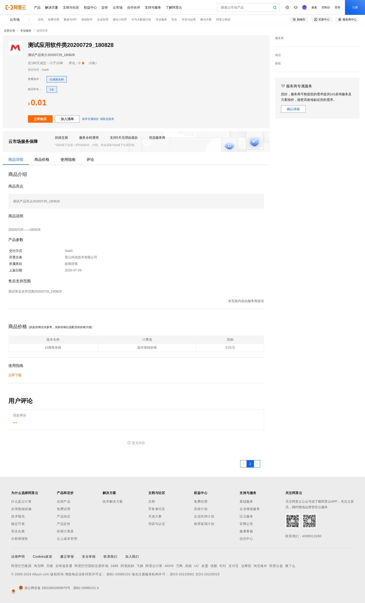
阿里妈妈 (127, 566)
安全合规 (18, 531)
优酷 (213, 566)
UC (196, 566)
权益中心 (90, 7)
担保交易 (61, 137)
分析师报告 (19, 538)
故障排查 (42, 30)
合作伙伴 (133, 7)
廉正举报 (67, 556)
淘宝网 (39, 566)
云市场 (117, 7)
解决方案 (51, 7)
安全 (174, 19)
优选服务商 (157, 137)
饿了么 (290, 566)
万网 (179, 566)
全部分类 (9, 30)
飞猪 (139, 566)
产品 (37, 7)
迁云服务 (246, 516)
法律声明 (18, 556)
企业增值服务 (250, 509)
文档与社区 (71, 7)
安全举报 (88, 556)
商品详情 (15, 159)
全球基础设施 (21, 509)
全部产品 (63, 501)
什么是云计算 (21, 501)
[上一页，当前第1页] (243, 464)
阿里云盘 (276, 566)
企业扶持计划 (204, 516)
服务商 (279, 38)
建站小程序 (120, 19)
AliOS (169, 566)
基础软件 (86, 19)
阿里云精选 (223, 19)
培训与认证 (156, 524)
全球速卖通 (63, 566)
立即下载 (14, 375)
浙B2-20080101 (118, 574)
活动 (40, 19)
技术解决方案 (113, 501)
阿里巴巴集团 (21, 566)
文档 (151, 501)
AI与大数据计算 (141, 19)
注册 (355, 7)
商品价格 (41, 159)
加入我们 (132, 556)
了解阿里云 (174, 7)
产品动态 (63, 516)
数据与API (70, 19)
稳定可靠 (18, 524)
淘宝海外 (260, 566)
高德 (188, 566)
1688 (114, 566)
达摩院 (246, 566)
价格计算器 (65, 531)
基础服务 (246, 501)
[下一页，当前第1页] (257, 464)
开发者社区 (156, 509)
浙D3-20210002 (182, 574)
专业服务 (161, 19)
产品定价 (63, 524)
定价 (104, 7)
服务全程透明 (89, 137)
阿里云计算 (153, 566)
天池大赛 (155, 516)
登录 (337, 7)
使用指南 (68, 159)
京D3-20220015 (207, 574)
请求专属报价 (90, 119)
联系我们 (110, 556)
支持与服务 (153, 7)
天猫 (49, 566)
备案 (314, 7)
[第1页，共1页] (250, 464)
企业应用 (102, 19)
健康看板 (246, 531)
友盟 (204, 566)
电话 (278, 55)
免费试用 (53, 19)
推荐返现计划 (204, 524)
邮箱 (278, 63)
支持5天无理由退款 (124, 137)
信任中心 (246, 538)
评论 (90, 159)
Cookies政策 (42, 556)
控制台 (326, 7)
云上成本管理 (67, 538)
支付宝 (234, 566)
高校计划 (200, 509)
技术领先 (18, 516)
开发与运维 (189, 19)
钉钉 (223, 566)
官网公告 (246, 524)
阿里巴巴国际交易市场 (91, 566)
